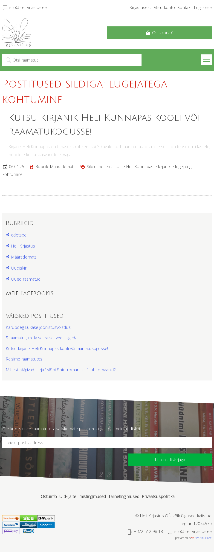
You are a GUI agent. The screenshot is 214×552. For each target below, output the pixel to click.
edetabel (19, 235)
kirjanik (164, 166)
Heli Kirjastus (23, 246)
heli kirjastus (109, 166)
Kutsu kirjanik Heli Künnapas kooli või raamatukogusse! (57, 348)
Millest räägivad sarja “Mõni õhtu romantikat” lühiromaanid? (61, 369)
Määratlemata (62, 166)
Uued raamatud (26, 279)
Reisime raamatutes (24, 359)
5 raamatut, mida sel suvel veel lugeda (41, 338)
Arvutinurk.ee (203, 538)
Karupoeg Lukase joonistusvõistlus (38, 327)
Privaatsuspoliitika (158, 496)
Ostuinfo (49, 496)
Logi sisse (203, 7)
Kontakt (184, 7)
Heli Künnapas (139, 166)
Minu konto (164, 7)
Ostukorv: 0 (159, 33)
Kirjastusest (140, 7)
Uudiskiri (19, 268)
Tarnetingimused (123, 496)
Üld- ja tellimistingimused (82, 496)
